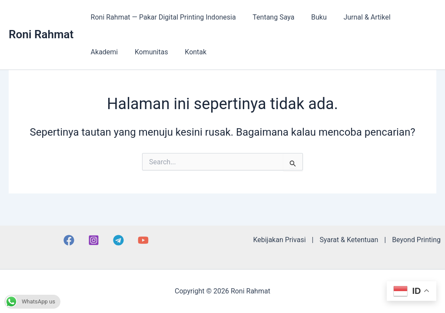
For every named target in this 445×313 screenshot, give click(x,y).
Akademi (408, 17)
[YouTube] (143, 240)
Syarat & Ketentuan (348, 240)
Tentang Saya (269, 17)
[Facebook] (68, 240)
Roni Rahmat (41, 34)
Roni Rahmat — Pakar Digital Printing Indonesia (161, 17)
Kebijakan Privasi (279, 240)
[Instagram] (93, 240)
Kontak (147, 52)
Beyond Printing (416, 240)
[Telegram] (118, 240)
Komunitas (106, 52)
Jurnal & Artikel (356, 17)
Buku (311, 17)
